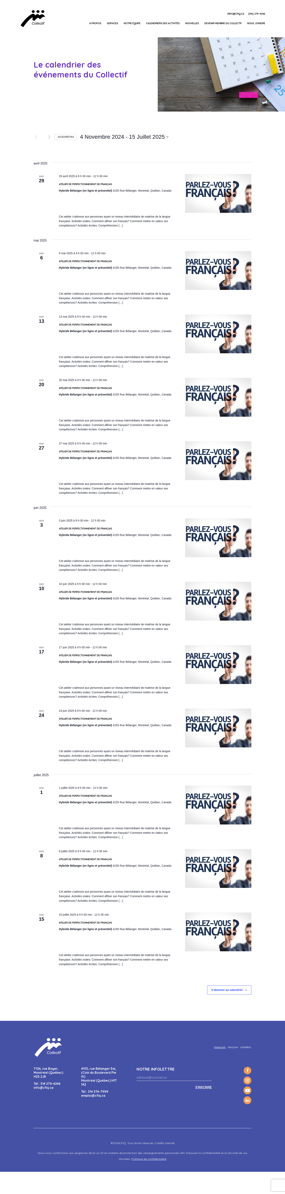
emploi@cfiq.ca (93, 1118)
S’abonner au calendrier (227, 1012)
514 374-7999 (98, 1114)
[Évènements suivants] (49, 137)
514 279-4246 (50, 1106)
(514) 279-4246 (256, 13)
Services (112, 23)
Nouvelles (192, 23)
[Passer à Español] (245, 1069)
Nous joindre (256, 23)
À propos (95, 23)
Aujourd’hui (66, 137)
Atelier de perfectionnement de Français (85, 206)
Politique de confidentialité (148, 1181)
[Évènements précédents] (36, 137)
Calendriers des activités (163, 23)
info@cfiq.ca (235, 13)
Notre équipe (132, 23)
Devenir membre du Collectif (223, 23)
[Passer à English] (233, 1069)
